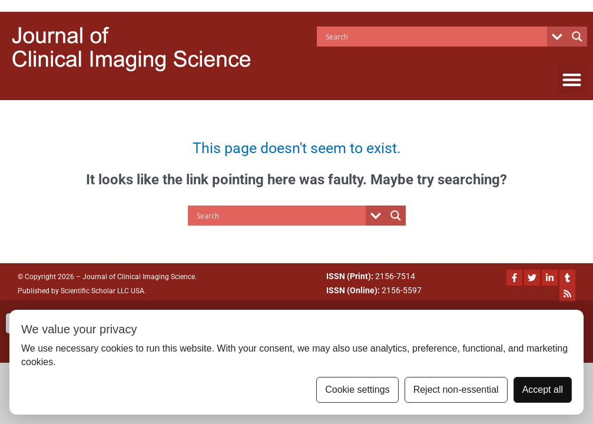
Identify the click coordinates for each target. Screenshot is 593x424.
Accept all (542, 390)
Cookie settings (357, 390)
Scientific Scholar (87, 291)
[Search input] (435, 36)
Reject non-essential (456, 390)
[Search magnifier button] (577, 36)
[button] (572, 79)
